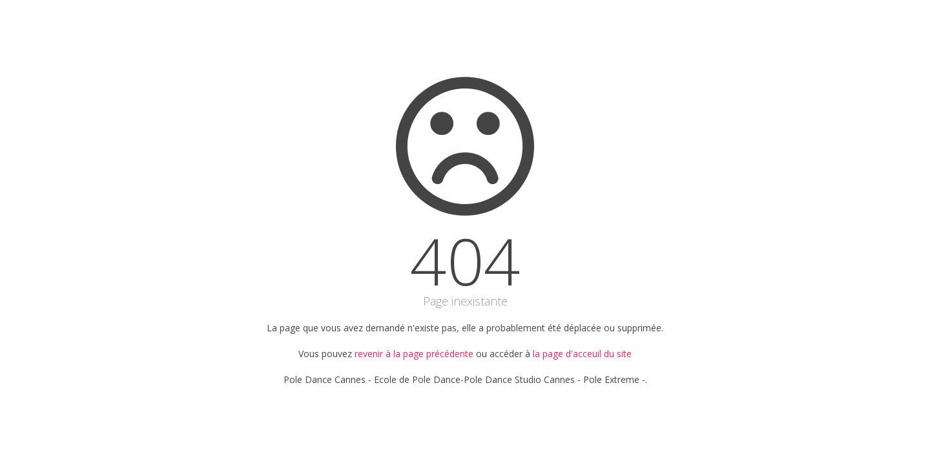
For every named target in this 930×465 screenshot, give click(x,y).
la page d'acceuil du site (582, 353)
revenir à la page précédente (414, 353)
